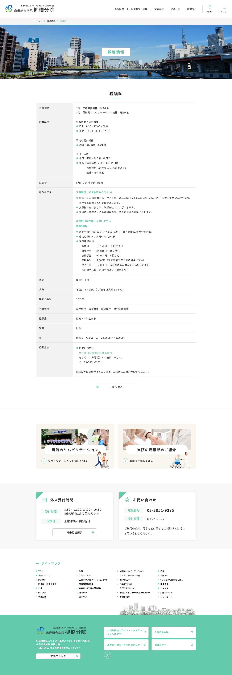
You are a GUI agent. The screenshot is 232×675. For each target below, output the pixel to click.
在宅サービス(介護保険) (90, 588)
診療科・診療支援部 (47, 584)
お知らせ (164, 575)
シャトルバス (166, 596)
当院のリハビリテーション (132, 571)
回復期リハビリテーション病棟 (93, 579)
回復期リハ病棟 (139, 9)
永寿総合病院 (162, 632)
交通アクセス (166, 592)
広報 (162, 571)
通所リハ (175, 9)
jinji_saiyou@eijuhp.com (97, 352)
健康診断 (42, 596)
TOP (40, 571)
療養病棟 (159, 9)
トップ (39, 21)
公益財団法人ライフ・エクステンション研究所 (124, 632)
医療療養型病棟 (86, 584)
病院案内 (42, 579)
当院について (44, 575)
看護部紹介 (125, 596)
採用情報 (51, 21)
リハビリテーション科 (130, 575)
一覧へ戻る (116, 387)
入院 (81, 571)
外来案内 (119, 9)
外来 (40, 588)
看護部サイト (162, 644)
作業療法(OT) (126, 584)
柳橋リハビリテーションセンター (135, 592)
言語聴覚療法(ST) (128, 588)
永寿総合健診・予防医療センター (124, 644)
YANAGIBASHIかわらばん (171, 579)
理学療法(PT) (126, 579)
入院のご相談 (85, 575)
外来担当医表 (74, 532)
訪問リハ (192, 9)
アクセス (164, 588)
